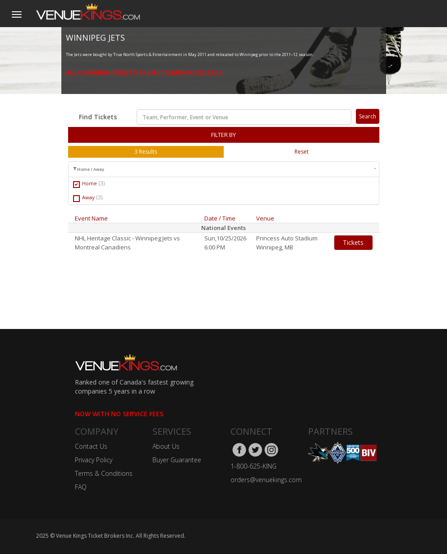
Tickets (353, 242)
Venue (265, 218)
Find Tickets (98, 117)
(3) (101, 183)
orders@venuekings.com (266, 479)
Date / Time (219, 218)
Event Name (91, 218)
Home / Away (225, 169)
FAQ (81, 487)
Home (89, 183)
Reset (302, 151)
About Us (166, 446)
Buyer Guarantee (176, 459)
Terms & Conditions (104, 473)
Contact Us (91, 446)
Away (87, 197)
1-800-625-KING (253, 466)
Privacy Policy (93, 459)
